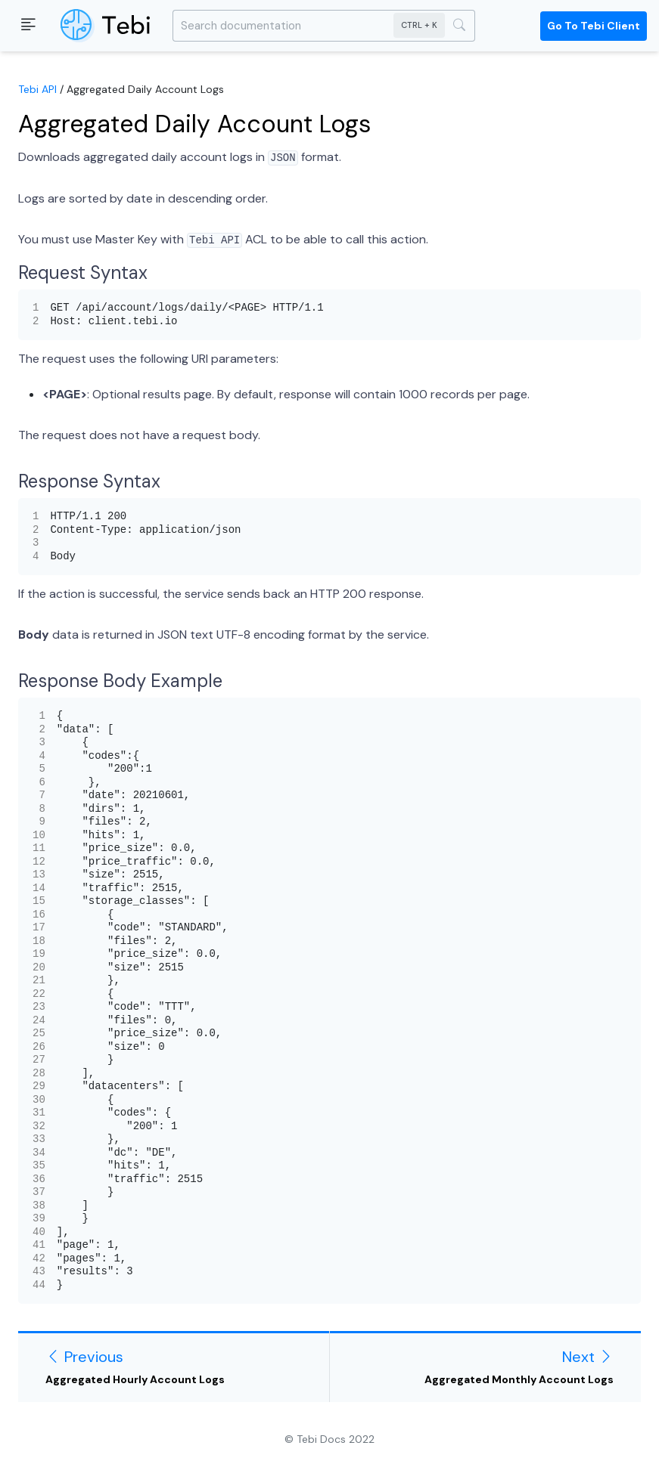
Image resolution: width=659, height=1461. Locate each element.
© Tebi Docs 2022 (329, 1439)
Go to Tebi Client (593, 26)
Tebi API (37, 89)
